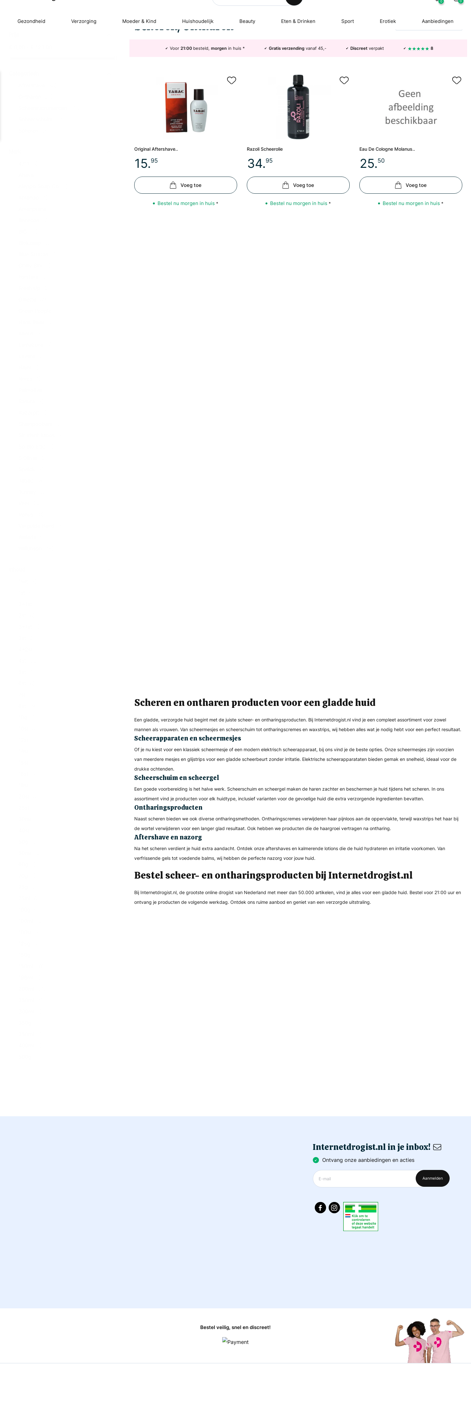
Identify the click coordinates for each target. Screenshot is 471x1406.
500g (28, 1112)
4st (28, 716)
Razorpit (32, 468)
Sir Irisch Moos (40, 491)
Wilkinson (36, 604)
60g (27, 920)
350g (28, 1078)
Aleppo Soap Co (43, 242)
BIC (28, 287)
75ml (28, 954)
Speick (31, 525)
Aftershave (37, 141)
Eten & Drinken (300, 53)
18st (27, 841)
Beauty (247, 53)
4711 (28, 219)
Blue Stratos (37, 310)
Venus (31, 570)
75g (27, 942)
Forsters (32, 332)
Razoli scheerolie (269, 211)
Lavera (31, 411)
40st (28, 886)
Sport (351, 53)
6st (26, 739)
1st (27, 648)
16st (27, 829)
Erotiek (392, 53)
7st (25, 750)
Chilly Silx (34, 321)
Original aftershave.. (161, 211)
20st (28, 852)
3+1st (29, 682)
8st (27, 761)
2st (26, 671)
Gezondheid (25, 53)
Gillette (33, 355)
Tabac (31, 536)
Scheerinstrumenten (49, 163)
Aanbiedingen (444, 53)
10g (26, 773)
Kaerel (30, 389)
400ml (30, 1101)
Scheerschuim (41, 175)
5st (26, 727)
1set (27, 637)
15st (27, 818)
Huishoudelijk (197, 53)
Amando (33, 253)
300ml (30, 1067)
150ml (31, 1022)
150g (28, 1010)
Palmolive (34, 445)
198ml (29, 1033)
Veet (29, 559)
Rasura (31, 457)
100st (29, 988)
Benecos (33, 276)
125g (28, 999)
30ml (28, 874)
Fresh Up (33, 344)
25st (27, 863)
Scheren (34, 186)
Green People (38, 366)
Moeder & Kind (137, 53)
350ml (30, 1090)
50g (27, 897)
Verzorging (79, 53)
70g (27, 931)
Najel (28, 423)
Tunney (31, 547)
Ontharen (35, 152)
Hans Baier (35, 377)
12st (27, 795)
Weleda (31, 592)
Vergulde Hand (40, 581)
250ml (30, 1056)
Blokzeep (34, 298)
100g (28, 965)
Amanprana (36, 264)
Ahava (29, 230)
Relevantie (413, 85)
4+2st (29, 705)
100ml (31, 976)
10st (27, 784)
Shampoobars (39, 479)
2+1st (29, 659)
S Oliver (32, 513)
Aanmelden (432, 1189)
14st (27, 807)
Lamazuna (35, 400)
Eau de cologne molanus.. (393, 211)
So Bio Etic (36, 502)
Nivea (29, 434)
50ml (30, 908)
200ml (32, 1044)
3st (27, 693)
